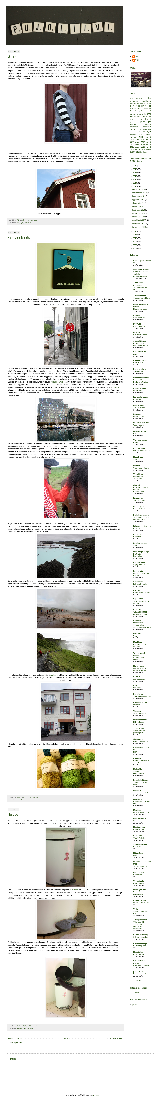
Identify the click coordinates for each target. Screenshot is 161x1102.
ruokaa (133, 124)
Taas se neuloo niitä (140, 866)
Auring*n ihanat (139, 296)
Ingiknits (137, 534)
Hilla (135, 354)
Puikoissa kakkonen (141, 515)
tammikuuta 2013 (139, 227)
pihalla (142, 122)
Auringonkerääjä (140, 920)
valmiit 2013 (28, 223)
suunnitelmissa (145, 129)
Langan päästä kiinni (142, 261)
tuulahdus (137, 836)
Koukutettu (138, 498)
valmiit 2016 (140, 147)
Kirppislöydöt (21, 1028)
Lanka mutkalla (139, 369)
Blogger (96, 1095)
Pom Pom (137, 537)
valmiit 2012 (140, 142)
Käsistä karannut (140, 397)
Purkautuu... (138, 466)
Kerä (135, 685)
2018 (135, 169)
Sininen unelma (139, 326)
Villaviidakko (138, 474)
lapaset (133, 111)
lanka (139, 108)
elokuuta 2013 (138, 203)
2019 (135, 166)
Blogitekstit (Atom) (19, 1043)
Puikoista (137, 791)
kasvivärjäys (134, 103)
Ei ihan (12, 57)
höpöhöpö (146, 101)
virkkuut (143, 152)
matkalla (20, 800)
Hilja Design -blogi (141, 552)
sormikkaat (147, 127)
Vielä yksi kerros (140, 440)
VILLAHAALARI (139, 838)
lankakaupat (147, 108)
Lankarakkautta (139, 352)
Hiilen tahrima (138, 722)
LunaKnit (137, 610)
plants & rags (138, 972)
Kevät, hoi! (137, 528)
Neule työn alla (139, 890)
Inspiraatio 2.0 (138, 687)
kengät (149, 103)
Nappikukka (137, 390)
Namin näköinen (140, 720)
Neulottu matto (138, 416)
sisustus (147, 124)
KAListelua (137, 847)
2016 (135, 176)
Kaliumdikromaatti (141, 748)
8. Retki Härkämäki (140, 335)
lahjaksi (133, 108)
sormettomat (134, 127)
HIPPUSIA (137, 799)
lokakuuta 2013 (138, 196)
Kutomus (137, 758)
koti (18, 223)
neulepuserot (135, 117)
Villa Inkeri (137, 980)
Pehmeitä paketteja (141, 423)
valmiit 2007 (145, 134)
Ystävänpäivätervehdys (142, 696)
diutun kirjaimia (139, 341)
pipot (149, 122)
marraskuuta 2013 (139, 193)
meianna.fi (137, 315)
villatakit (137, 152)
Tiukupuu (137, 711)
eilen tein (137, 485)
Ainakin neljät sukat (140, 793)
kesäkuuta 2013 (138, 210)
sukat (132, 129)
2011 (135, 235)
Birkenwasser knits (141, 378)
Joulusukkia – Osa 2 (140, 713)
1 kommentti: (33, 220)
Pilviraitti (137, 324)
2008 (135, 245)
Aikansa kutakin (139, 408)
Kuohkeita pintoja (139, 946)
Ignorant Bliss (139, 448)
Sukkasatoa (137, 875)
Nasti (25, 800)
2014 (135, 183)
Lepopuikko (138, 599)
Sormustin (137, 414)
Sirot (135, 545)
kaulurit (142, 103)
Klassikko (13, 815)
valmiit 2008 (136, 137)
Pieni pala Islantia (19, 238)
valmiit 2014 (140, 144)
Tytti (21, 223)
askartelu (139, 98)
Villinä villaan (138, 728)
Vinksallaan (138, 582)
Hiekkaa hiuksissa (140, 309)
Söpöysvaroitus (139, 565)
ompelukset (145, 119)
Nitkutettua (138, 853)
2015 (135, 179)
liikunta (132, 114)
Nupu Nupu (138, 457)
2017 (135, 173)
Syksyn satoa (138, 371)
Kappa (135, 636)
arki (131, 98)
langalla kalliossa (140, 780)
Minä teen (137, 634)
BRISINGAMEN (139, 819)
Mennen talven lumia (141, 812)
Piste (135, 433)
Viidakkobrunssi (139, 821)
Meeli (135, 855)
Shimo (135, 459)
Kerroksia (137, 677)
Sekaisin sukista (140, 543)
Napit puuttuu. (139, 827)
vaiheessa (133, 134)
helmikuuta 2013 (139, 224)
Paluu (135, 442)
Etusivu (65, 1038)
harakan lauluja (139, 900)
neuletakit (147, 117)
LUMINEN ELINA (140, 702)
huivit (148, 98)
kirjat (132, 106)
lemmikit (148, 111)
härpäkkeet (134, 101)
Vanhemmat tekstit (116, 1038)
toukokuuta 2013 (139, 213)
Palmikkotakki (138, 362)
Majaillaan (137, 642)
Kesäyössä (137, 399)
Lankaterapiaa (139, 562)
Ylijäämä (135, 993)
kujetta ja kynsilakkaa (141, 902)
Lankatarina (138, 694)
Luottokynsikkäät (139, 974)
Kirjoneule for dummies (141, 592)
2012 (135, 231)
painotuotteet (134, 122)
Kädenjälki (137, 769)
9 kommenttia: (34, 797)
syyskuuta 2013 (138, 200)
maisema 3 (137, 705)
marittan (136, 590)
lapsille (140, 111)
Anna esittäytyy (139, 317)
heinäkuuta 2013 (139, 206)
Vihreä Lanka (138, 881)
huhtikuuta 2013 (138, 217)
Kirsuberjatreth (57, 382)
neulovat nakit (139, 873)
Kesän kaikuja (138, 954)
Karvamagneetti (139, 829)
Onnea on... (138, 739)
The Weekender (139, 500)
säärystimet (133, 132)
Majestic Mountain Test (141, 451)
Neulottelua (138, 952)
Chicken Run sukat (140, 263)
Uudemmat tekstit (15, 1038)
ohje (131, 119)
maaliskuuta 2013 (139, 220)
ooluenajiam (138, 507)
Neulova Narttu (139, 431)
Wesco (75, 890)
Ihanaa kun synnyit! (140, 741)
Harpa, (116, 387)
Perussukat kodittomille (141, 509)
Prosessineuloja (140, 943)
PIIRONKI (137, 333)
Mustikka (137, 810)
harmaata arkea (139, 388)
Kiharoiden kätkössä (141, 526)
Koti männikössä (140, 360)
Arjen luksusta (138, 883)
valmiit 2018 (140, 149)
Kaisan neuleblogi (140, 935)
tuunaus (142, 132)
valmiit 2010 (140, 140)
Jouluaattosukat (139, 679)
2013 (135, 186)
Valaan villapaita (140, 844)
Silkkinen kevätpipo (140, 937)
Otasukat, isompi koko (141, 298)
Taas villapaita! (138, 425)
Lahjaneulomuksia (140, 584)
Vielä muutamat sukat (141, 468)
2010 (135, 238)
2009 (135, 242)
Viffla (135, 909)
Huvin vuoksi (138, 666)
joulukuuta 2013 (138, 189)
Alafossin (54, 675)
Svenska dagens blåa (141, 965)
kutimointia (138, 571)
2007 (135, 248)
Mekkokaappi (138, 405)
